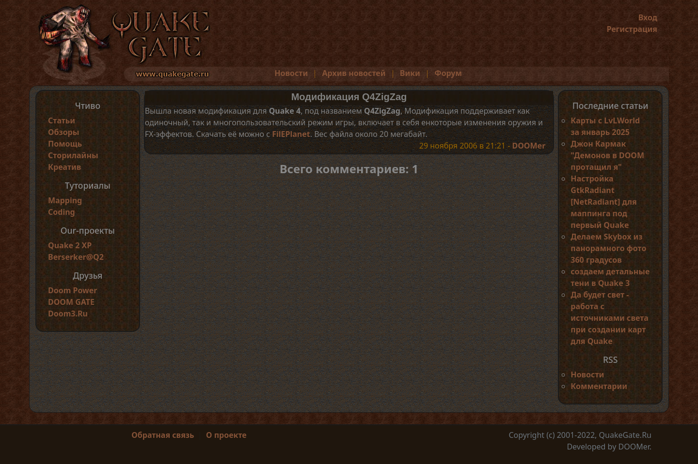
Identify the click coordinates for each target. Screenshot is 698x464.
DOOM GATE (71, 302)
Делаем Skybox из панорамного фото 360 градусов (608, 248)
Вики (410, 73)
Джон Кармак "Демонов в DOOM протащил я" (607, 155)
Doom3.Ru (68, 313)
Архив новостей (354, 73)
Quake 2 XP (70, 245)
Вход (647, 17)
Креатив (64, 167)
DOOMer (528, 145)
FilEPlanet (291, 134)
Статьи (61, 120)
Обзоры (63, 132)
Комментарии (599, 386)
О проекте (226, 435)
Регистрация (631, 29)
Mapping (65, 200)
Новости (291, 73)
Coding (61, 212)
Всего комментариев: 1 (349, 169)
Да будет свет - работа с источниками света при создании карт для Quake (609, 317)
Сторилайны (73, 155)
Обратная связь (162, 435)
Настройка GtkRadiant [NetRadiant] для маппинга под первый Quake (603, 201)
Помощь (65, 143)
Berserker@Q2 (76, 257)
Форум (448, 73)
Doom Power (72, 290)
